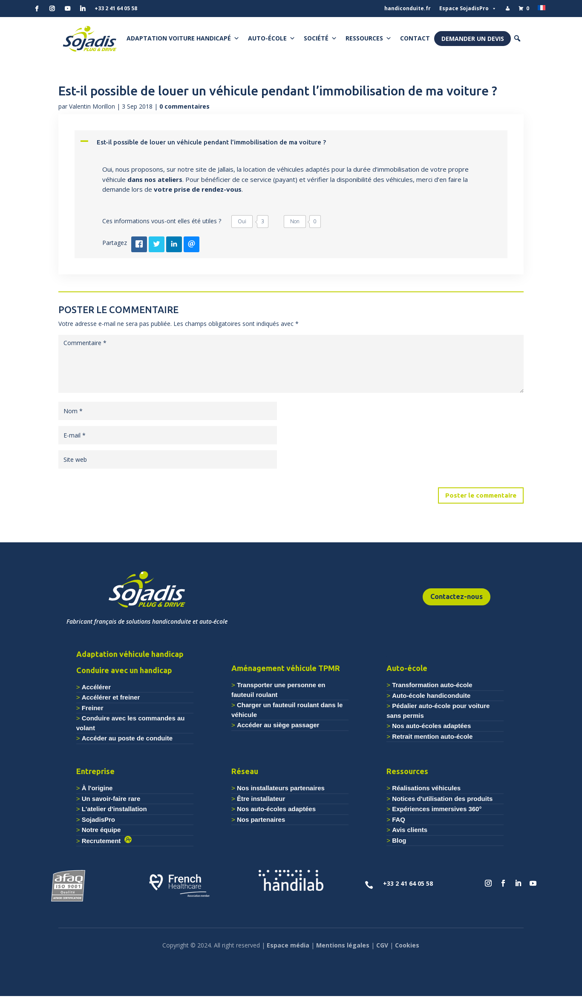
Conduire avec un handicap (124, 670)
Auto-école (271, 38)
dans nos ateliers (154, 179)
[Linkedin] (82, 8)
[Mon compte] (507, 8)
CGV (382, 945)
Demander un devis (472, 39)
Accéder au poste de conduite (127, 738)
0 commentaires (184, 106)
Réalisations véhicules (426, 788)
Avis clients (409, 829)
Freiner (93, 707)
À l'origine (97, 788)
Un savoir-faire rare (111, 798)
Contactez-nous (456, 596)
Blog (399, 840)
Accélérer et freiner (111, 697)
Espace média (288, 945)
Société (320, 38)
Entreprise (95, 771)
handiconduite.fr (407, 8)
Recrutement (103, 840)
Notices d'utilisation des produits (442, 798)
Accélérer (96, 687)
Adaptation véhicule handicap (130, 654)
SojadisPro (98, 819)
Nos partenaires (261, 819)
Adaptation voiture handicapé (183, 38)
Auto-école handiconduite (431, 695)
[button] (517, 38)
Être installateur (261, 798)
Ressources (369, 38)
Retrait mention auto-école (432, 736)
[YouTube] (67, 8)
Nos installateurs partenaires (281, 788)
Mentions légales (342, 945)
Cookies (407, 945)
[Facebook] (36, 8)
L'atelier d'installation (114, 808)
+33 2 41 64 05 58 (116, 8)
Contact (415, 38)
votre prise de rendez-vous (198, 189)
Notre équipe (101, 829)
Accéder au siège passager (278, 725)
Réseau (244, 771)
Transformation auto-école (432, 684)
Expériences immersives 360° (436, 808)
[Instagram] (52, 8)
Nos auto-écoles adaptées (431, 725)
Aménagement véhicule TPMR (285, 668)
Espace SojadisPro (467, 8)
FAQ (398, 819)
